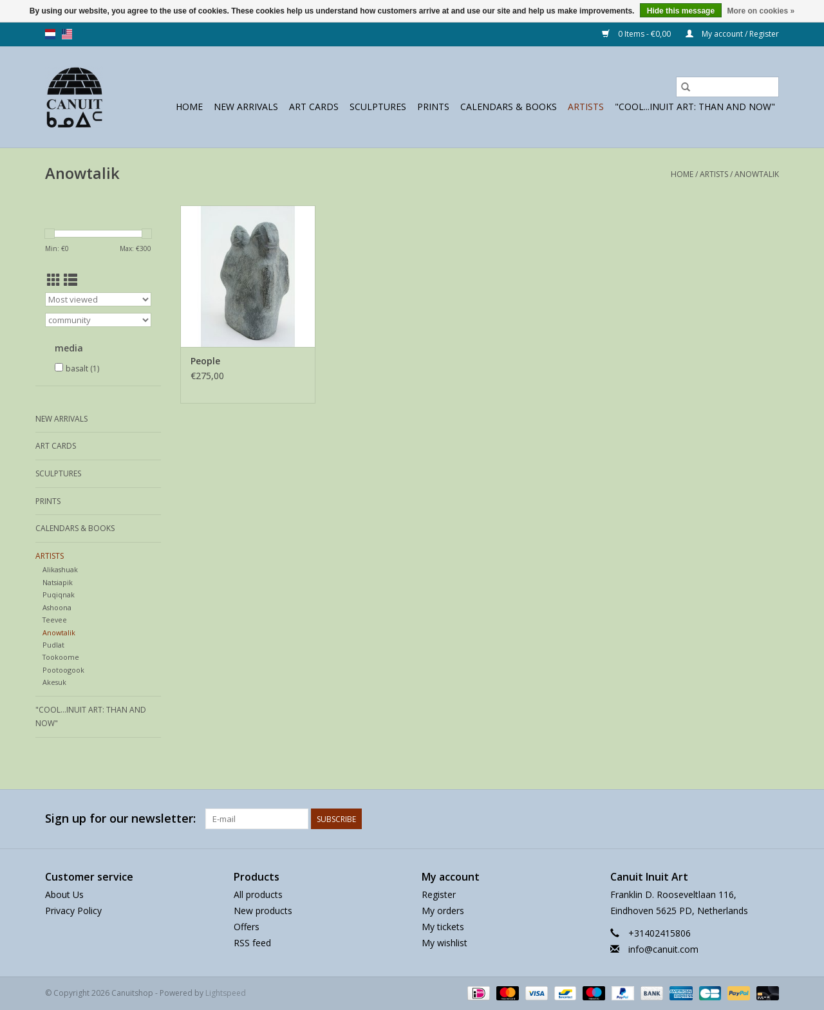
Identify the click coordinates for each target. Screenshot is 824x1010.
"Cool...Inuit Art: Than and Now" (695, 106)
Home (189, 106)
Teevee (54, 619)
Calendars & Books (508, 106)
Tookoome (60, 657)
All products (258, 894)
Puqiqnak (58, 594)
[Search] (727, 87)
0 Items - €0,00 (637, 33)
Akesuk (54, 682)
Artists (586, 106)
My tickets (443, 927)
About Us (64, 894)
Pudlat (53, 645)
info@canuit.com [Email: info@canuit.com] (663, 949)
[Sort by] (98, 299)
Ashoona (56, 607)
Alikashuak (60, 569)
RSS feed (252, 943)
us (67, 34)
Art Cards (314, 106)
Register (439, 894)
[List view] (70, 280)
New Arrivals (246, 106)
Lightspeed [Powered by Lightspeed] (225, 992)
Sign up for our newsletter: (120, 818)
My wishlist (444, 943)
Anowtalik (757, 174)
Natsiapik (57, 582)
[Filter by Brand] (98, 320)
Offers (246, 927)
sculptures (378, 106)
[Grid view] (54, 280)
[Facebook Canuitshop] (745, 819)
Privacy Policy (73, 910)
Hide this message (681, 10)
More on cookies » (760, 10)
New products (263, 910)
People (205, 361)
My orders (443, 910)
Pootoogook (63, 670)
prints (433, 106)
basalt (82, 368)
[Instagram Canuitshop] (768, 819)
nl (50, 34)
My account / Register (732, 33)
